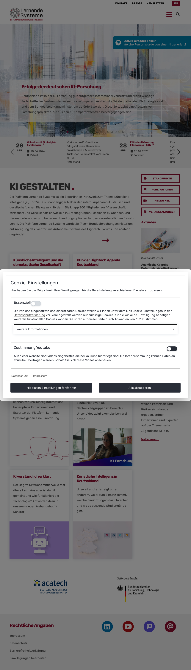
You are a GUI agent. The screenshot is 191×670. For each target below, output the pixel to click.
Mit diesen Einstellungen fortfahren (51, 388)
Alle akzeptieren (140, 388)
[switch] (172, 348)
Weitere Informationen (32, 329)
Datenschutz (19, 376)
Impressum (40, 376)
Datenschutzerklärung (29, 315)
